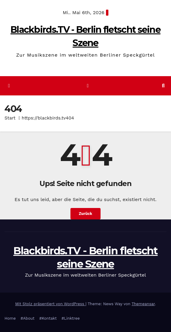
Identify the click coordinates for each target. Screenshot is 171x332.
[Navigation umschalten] (88, 86)
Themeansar (143, 304)
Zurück (85, 213)
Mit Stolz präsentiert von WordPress (50, 304)
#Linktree (70, 318)
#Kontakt (48, 318)
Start (10, 118)
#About (27, 318)
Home (10, 318)
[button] (163, 85)
